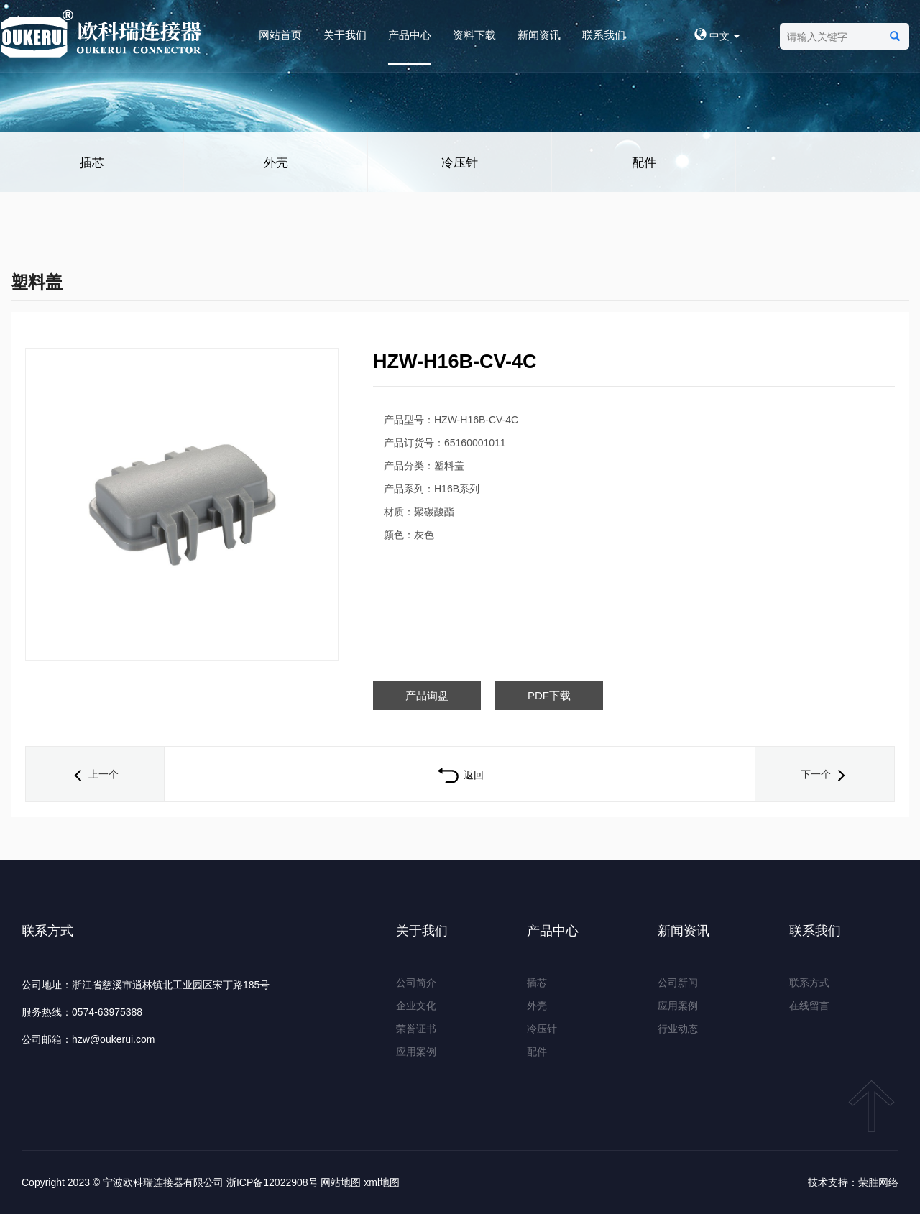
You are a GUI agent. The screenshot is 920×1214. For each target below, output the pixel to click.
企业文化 (416, 1005)
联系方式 (809, 982)
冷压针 (459, 163)
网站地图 (341, 1182)
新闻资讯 (539, 35)
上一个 (95, 774)
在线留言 (809, 1005)
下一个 (824, 774)
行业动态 (678, 1028)
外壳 (276, 163)
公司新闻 (678, 982)
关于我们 (345, 35)
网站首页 (280, 35)
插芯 (92, 163)
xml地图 (382, 1182)
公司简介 (416, 982)
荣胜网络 (878, 1182)
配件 (644, 163)
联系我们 (603, 35)
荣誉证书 (416, 1028)
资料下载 (474, 35)
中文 (717, 36)
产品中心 (409, 35)
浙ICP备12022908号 (272, 1182)
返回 (460, 775)
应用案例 (416, 1051)
